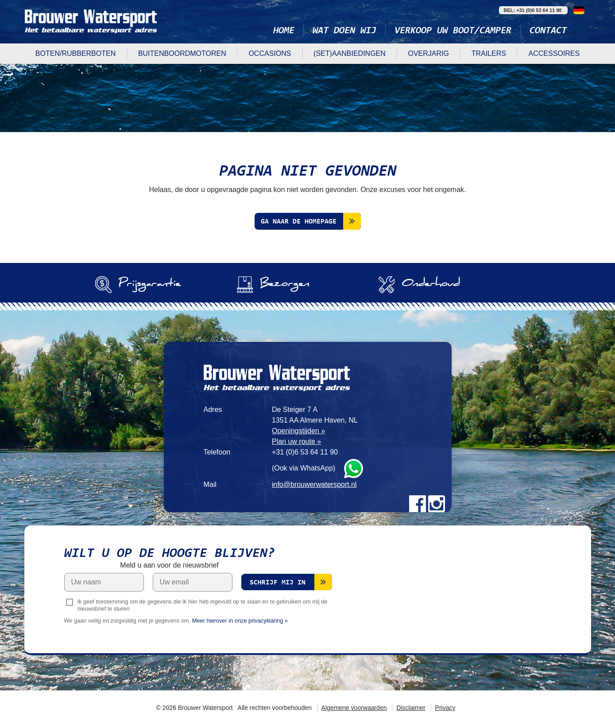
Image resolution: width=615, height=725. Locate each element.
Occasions (269, 53)
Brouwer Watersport (90, 21)
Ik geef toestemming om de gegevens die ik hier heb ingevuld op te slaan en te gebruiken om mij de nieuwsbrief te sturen (202, 605)
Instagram (436, 503)
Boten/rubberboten (75, 53)
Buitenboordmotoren (182, 53)
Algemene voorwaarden (354, 707)
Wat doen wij (344, 31)
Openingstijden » (298, 431)
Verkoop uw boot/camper (453, 31)
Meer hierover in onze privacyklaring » (240, 620)
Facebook (417, 503)
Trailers (489, 53)
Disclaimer (410, 707)
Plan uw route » (296, 441)
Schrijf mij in (278, 582)
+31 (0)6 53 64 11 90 (305, 452)
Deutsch (578, 10)
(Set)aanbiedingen (349, 53)
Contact (548, 31)
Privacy (445, 707)
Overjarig (428, 53)
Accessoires (554, 53)
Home (283, 31)
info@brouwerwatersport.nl (314, 484)
